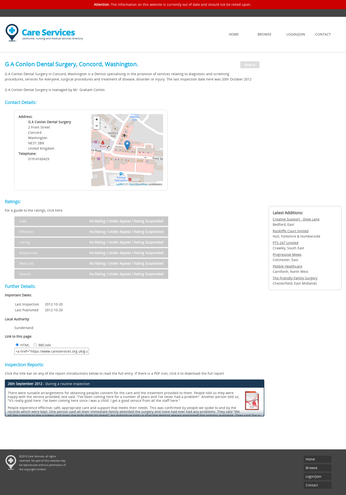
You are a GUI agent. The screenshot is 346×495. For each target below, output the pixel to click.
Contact (323, 34)
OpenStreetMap (138, 184)
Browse (265, 34)
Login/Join (295, 34)
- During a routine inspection (49, 383)
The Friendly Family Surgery (295, 278)
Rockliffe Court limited (291, 231)
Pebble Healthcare (287, 266)
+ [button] (96, 119)
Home (234, 34)
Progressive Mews (287, 254)
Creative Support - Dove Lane (296, 219)
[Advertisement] (305, 131)
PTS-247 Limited (285, 242)
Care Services (48, 32)
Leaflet (120, 184)
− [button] (96, 126)
